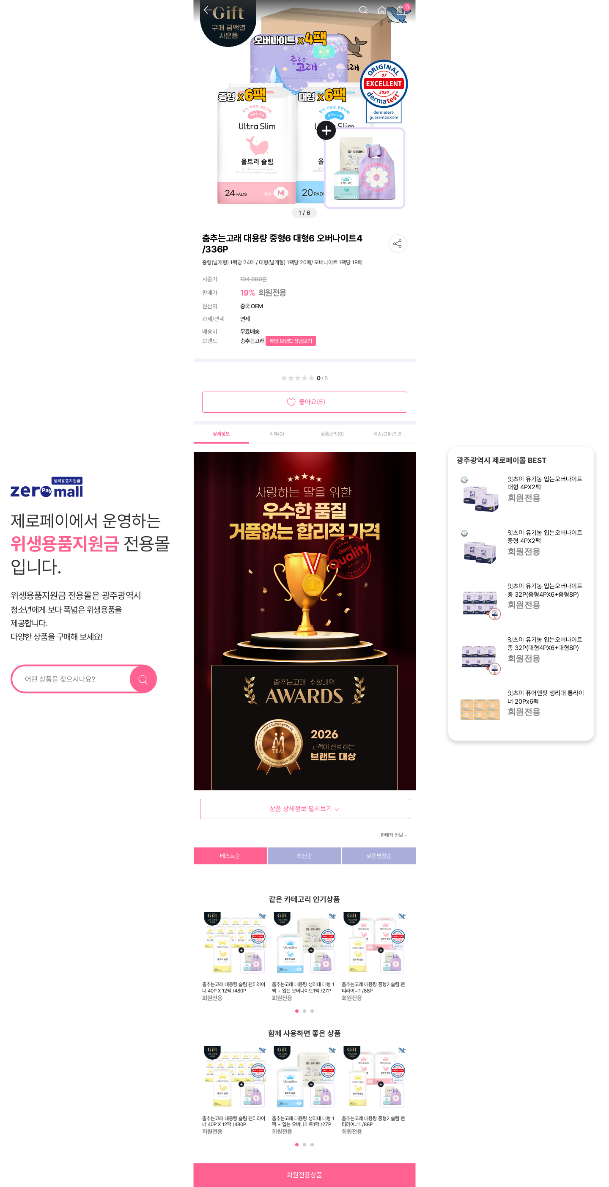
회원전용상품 (304, 1175)
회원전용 (524, 498)
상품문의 (332, 434)
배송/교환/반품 (387, 434)
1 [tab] (297, 1014)
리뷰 (276, 434)
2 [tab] (305, 1014)
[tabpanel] (235, 957)
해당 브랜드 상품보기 (291, 341)
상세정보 (221, 434)
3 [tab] (312, 1014)
